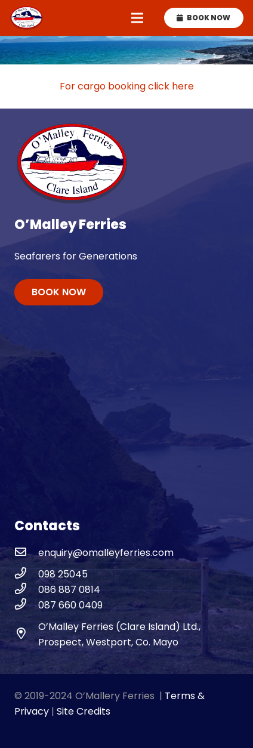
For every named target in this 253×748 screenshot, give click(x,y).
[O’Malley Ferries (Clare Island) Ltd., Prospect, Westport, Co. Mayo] (26, 634)
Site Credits (83, 711)
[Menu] (137, 18)
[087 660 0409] (26, 605)
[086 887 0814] (26, 590)
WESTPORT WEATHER (126, 422)
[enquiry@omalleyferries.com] (26, 553)
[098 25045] (26, 574)
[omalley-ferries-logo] (27, 18)
